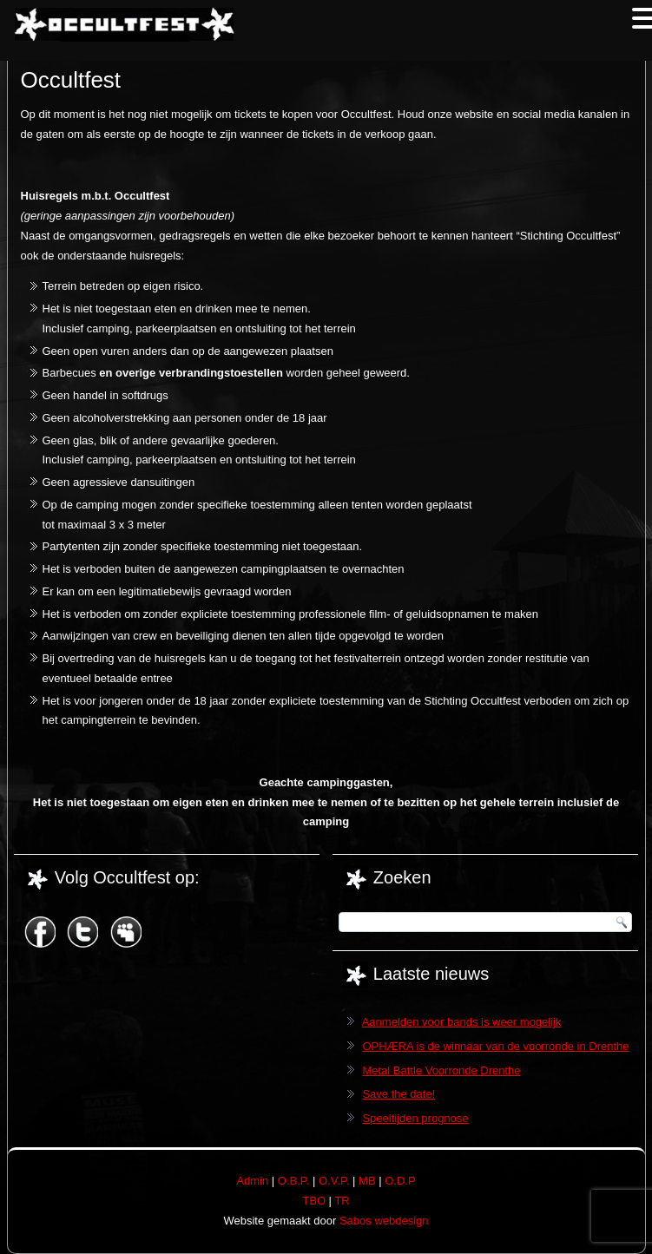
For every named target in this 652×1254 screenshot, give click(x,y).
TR (341, 1200)
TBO (314, 1200)
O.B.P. (294, 1180)
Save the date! (398, 1093)
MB (367, 1180)
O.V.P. (334, 1180)
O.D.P (400, 1180)
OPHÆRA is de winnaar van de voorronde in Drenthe (495, 1046)
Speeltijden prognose (415, 1118)
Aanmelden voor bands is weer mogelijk (462, 1021)
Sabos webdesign (384, 1220)
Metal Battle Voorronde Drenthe (441, 1070)
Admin (252, 1180)
